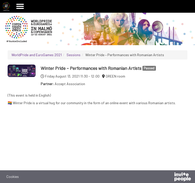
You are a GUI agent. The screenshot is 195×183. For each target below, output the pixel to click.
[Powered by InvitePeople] (169, 177)
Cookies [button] (12, 176)
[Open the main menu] (20, 6)
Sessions (73, 55)
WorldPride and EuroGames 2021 (36, 55)
